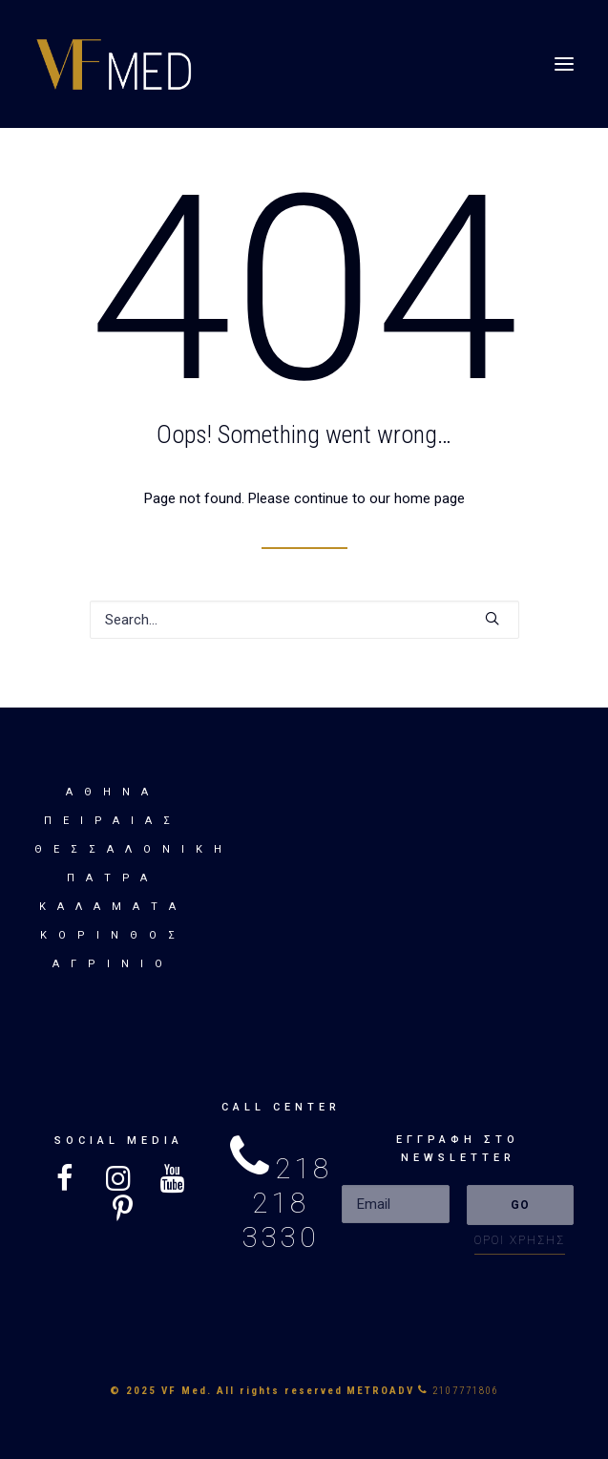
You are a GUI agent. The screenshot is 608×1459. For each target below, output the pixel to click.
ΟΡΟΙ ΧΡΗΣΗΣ (519, 1240)
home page (429, 498)
